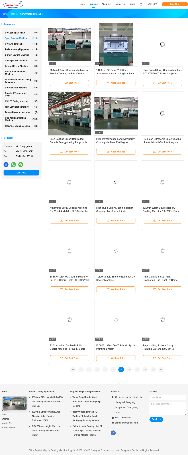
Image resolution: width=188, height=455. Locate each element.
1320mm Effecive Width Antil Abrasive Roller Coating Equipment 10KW (46, 416)
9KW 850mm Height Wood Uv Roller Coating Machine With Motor (46, 430)
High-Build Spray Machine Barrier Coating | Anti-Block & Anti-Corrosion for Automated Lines (114, 211)
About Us (6, 410)
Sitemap (5, 419)
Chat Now (175, 4)
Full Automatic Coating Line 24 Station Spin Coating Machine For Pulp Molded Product (87, 430)
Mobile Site (7, 423)
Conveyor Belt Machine (21, 60)
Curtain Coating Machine (21, 54)
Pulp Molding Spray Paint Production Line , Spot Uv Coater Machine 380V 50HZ (160, 280)
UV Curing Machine (21, 43)
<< (73, 369)
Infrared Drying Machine (21, 66)
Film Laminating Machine (21, 106)
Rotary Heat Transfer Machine (21, 72)
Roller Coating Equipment (21, 49)
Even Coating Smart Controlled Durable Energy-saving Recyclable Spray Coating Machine (68, 142)
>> (161, 369)
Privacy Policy (8, 427)
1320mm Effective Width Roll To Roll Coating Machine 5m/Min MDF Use (47, 401)
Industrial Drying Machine (21, 125)
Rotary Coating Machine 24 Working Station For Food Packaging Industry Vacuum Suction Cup (85, 417)
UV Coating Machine (21, 32)
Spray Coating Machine (21, 38)
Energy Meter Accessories (21, 112)
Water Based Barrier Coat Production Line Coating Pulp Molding (86, 401)
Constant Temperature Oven (21, 94)
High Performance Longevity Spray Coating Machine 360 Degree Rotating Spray (115, 142)
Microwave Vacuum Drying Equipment (21, 80)
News (4, 414)
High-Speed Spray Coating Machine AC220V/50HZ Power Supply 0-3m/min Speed (162, 73)
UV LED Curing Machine (21, 101)
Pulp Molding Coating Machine (21, 119)
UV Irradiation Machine (21, 87)
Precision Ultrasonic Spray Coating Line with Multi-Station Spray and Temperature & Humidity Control (162, 142)
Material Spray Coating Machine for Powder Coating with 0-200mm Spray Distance (69, 73)
